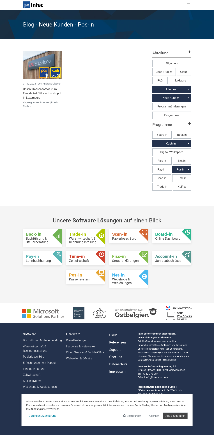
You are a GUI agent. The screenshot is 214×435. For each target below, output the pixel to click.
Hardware (180, 80)
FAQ (160, 80)
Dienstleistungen (76, 340)
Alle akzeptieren (175, 415)
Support (115, 350)
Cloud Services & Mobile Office (85, 352)
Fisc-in (162, 160)
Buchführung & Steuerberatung (42, 340)
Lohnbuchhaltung (34, 369)
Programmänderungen (171, 106)
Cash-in (27, 106)
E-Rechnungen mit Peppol (39, 362)
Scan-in (161, 178)
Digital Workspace (171, 152)
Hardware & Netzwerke (80, 346)
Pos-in (54, 102)
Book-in (182, 134)
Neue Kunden (171, 98)
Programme (171, 115)
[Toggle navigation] (188, 5)
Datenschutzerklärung (42, 415)
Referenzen (117, 342)
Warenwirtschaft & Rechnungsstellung (35, 348)
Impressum (117, 371)
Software (29, 334)
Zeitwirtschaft (31, 374)
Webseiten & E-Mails (79, 358)
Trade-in (162, 186)
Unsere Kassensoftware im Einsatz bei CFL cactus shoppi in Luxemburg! (42, 93)
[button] (172, 54)
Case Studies (164, 72)
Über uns (115, 357)
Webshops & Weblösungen (40, 386)
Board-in (162, 134)
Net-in (182, 160)
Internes (45, 102)
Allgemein (171, 63)
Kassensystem (32, 381)
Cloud (184, 72)
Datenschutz (118, 364)
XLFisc (182, 186)
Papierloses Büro (33, 356)
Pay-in (161, 169)
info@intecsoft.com (157, 377)
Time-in (182, 178)
